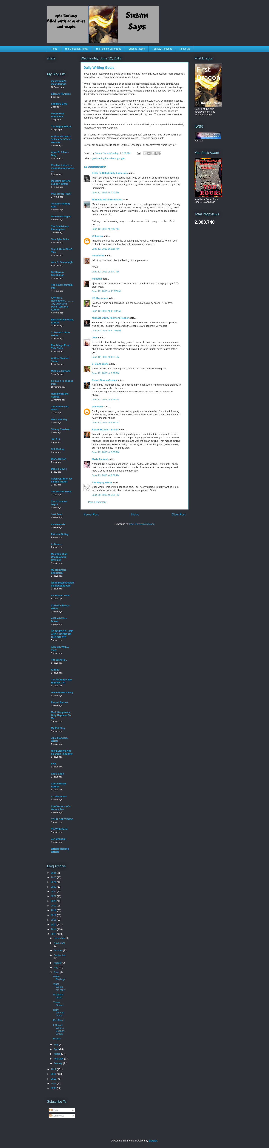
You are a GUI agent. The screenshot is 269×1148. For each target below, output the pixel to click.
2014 (54, 929)
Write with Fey (59, 419)
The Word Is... (59, 659)
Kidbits (55, 669)
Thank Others (58, 1004)
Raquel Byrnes (59, 702)
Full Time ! (58, 1020)
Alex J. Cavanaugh (62, 262)
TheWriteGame (59, 829)
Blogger (153, 1140)
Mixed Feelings (59, 978)
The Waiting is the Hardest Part (61, 681)
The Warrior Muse (61, 491)
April (56, 1049)
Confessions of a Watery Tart (61, 808)
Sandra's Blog (59, 103)
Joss (95, 337)
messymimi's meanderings (58, 82)
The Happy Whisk (102, 482)
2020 (54, 901)
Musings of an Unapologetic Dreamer (59, 557)
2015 (54, 924)
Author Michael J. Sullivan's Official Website (61, 139)
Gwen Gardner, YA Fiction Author (61, 480)
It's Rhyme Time (60, 595)
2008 (54, 1088)
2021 (54, 896)
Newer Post (91, 514)
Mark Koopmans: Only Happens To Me (61, 715)
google (120, 158)
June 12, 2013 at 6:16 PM (105, 422)
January (58, 1063)
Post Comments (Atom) (141, 524)
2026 (54, 872)
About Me (185, 48)
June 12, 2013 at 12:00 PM (106, 330)
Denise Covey (59, 468)
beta (53, 763)
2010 (54, 1078)
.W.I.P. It (55, 439)
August (58, 962)
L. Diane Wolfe (100, 363)
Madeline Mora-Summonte (107, 199)
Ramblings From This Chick (60, 347)
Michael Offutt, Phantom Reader (110, 317)
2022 (54, 891)
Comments (56, 1115)
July (56, 967)
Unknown (97, 236)
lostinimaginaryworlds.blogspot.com (62, 584)
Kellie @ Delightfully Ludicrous (110, 173)
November (59, 943)
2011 (54, 1074)
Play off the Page (61, 193)
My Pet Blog (58, 728)
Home (54, 48)
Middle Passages (61, 216)
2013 (54, 934)
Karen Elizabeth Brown (105, 429)
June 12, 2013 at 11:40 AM (106, 311)
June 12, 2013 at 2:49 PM (105, 399)
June (57, 972)
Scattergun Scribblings (57, 273)
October (58, 950)
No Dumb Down (58, 996)
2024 (54, 882)
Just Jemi (56, 514)
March (57, 1053)
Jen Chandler (58, 839)
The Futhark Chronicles (108, 48)
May (56, 1044)
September (60, 955)
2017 (54, 915)
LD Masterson (100, 298)
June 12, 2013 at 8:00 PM (105, 452)
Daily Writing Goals (58, 1012)
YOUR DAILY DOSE (62, 819)
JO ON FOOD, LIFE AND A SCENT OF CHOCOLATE (62, 634)
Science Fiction (137, 48)
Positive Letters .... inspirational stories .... (62, 168)
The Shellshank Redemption (60, 228)
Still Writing (57, 449)
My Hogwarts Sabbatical (58, 571)
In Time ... (56, 544)
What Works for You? (59, 987)
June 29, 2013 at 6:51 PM (105, 494)
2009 (54, 1083)
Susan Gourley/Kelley (104, 380)
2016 (54, 919)
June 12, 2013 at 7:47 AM (105, 229)
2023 (54, 886)
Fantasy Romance (162, 48)
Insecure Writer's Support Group (61, 182)
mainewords (58, 524)
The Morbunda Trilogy (76, 48)
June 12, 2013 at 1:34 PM (105, 357)
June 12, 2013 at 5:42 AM (105, 192)
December (60, 938)
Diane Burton (58, 459)
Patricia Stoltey (60, 534)
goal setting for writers (104, 158)
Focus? (57, 1038)
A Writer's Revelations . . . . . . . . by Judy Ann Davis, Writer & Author (62, 303)
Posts (53, 1110)
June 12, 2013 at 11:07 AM (106, 291)
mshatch (97, 278)
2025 (54, 877)
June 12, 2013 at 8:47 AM (105, 271)
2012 (54, 1069)
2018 (54, 910)
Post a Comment (97, 502)
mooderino (98, 255)
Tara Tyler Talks (60, 239)
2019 (54, 905)
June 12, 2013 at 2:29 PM (105, 373)
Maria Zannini (100, 459)
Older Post (178, 514)
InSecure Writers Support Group (58, 1029)
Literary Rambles (61, 93)
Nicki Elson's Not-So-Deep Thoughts (62, 752)
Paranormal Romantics (57, 115)
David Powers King (62, 692)
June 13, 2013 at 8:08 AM (105, 475)
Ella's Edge (57, 773)
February (59, 1058)
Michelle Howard (60, 371)
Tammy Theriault (60, 429)
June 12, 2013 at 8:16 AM (105, 248)
